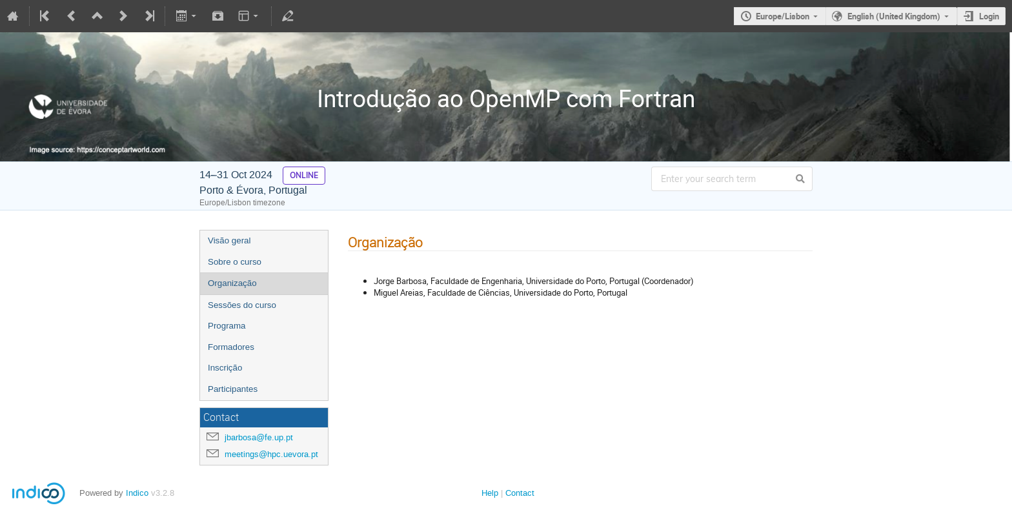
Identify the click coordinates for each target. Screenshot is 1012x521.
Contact (519, 492)
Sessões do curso (242, 305)
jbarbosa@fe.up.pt (259, 437)
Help (489, 492)
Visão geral (229, 240)
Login (989, 16)
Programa (227, 326)
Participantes (233, 389)
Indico (137, 492)
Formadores (231, 347)
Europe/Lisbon (782, 16)
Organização (232, 283)
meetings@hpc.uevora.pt (271, 454)
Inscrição (225, 368)
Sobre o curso (234, 262)
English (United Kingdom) (893, 16)
